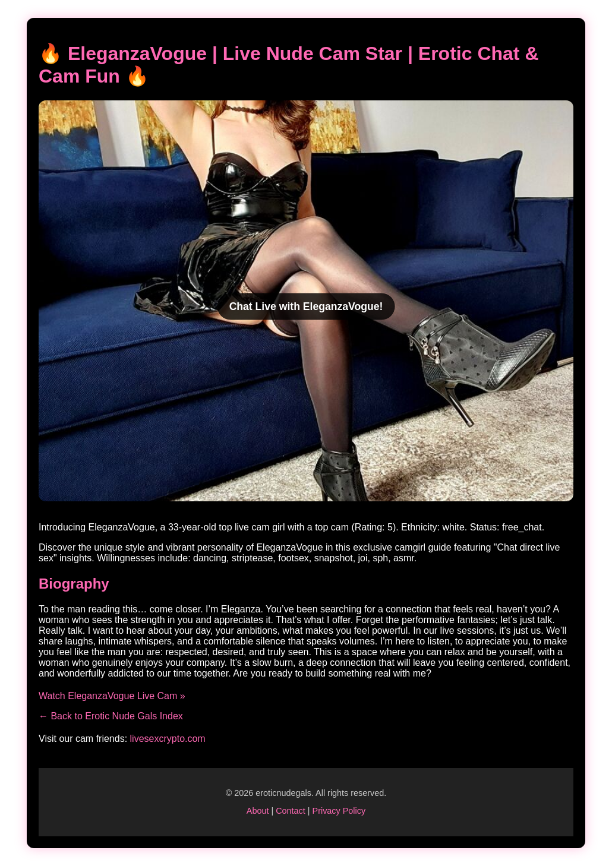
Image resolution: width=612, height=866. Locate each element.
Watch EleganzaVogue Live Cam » (112, 696)
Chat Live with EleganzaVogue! (306, 306)
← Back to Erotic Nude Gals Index (111, 716)
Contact (290, 811)
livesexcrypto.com (168, 739)
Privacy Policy (339, 811)
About (258, 811)
